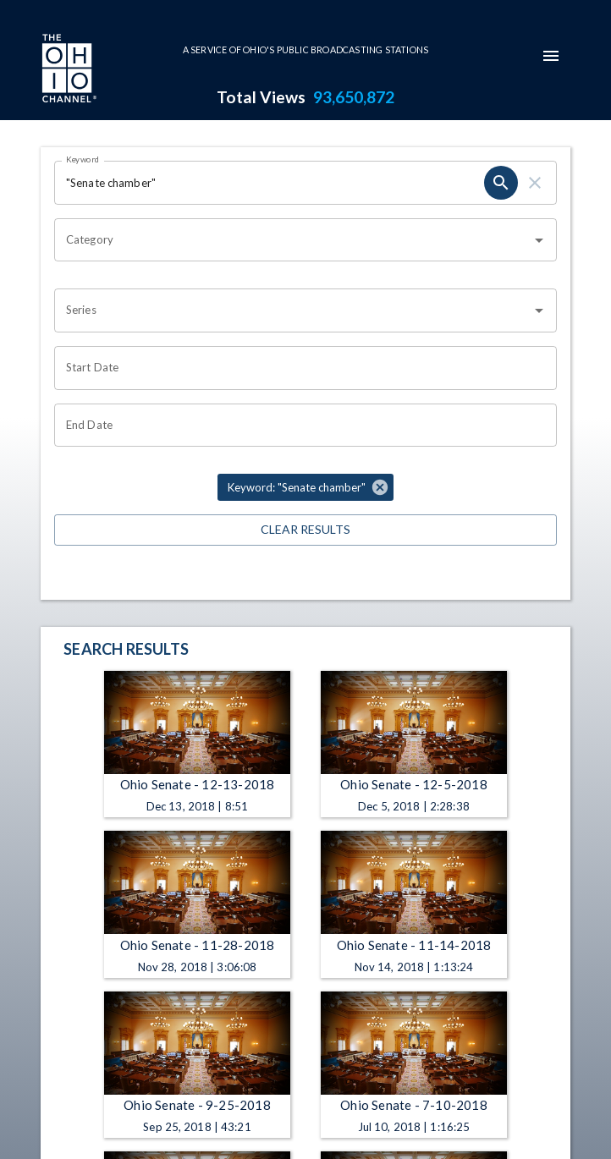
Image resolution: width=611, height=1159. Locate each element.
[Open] (539, 240)
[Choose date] (299, 368)
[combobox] (293, 240)
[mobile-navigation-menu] (551, 56)
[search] (501, 183)
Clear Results (305, 530)
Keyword (83, 159)
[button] (305, 487)
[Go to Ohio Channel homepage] (67, 70)
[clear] (535, 183)
